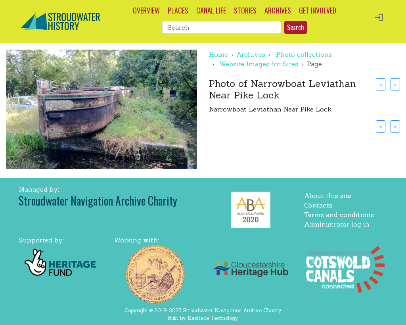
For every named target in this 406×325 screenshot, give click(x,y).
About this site (327, 196)
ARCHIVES (277, 10)
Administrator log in (337, 224)
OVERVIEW (146, 10)
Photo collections (304, 54)
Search (295, 27)
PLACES (178, 10)
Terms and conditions (339, 215)
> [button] (395, 84)
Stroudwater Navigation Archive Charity (98, 200)
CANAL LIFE (211, 10)
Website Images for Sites (258, 64)
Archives (250, 54)
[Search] (221, 27)
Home (218, 54)
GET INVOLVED (317, 10)
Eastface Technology (213, 318)
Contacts (318, 205)
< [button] (380, 84)
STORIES (245, 10)
